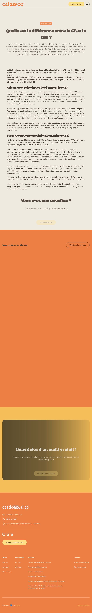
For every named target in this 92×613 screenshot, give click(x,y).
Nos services (6, 572)
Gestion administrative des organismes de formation (46, 581)
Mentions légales (84, 605)
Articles (18, 562)
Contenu (18, 567)
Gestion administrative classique (39, 562)
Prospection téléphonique (37, 576)
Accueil (5, 562)
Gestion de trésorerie (35, 572)
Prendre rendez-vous (14, 542)
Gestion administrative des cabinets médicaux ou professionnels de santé (45, 587)
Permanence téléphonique (37, 567)
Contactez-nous (76, 4)
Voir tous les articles (77, 245)
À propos (5, 567)
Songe (17, 605)
